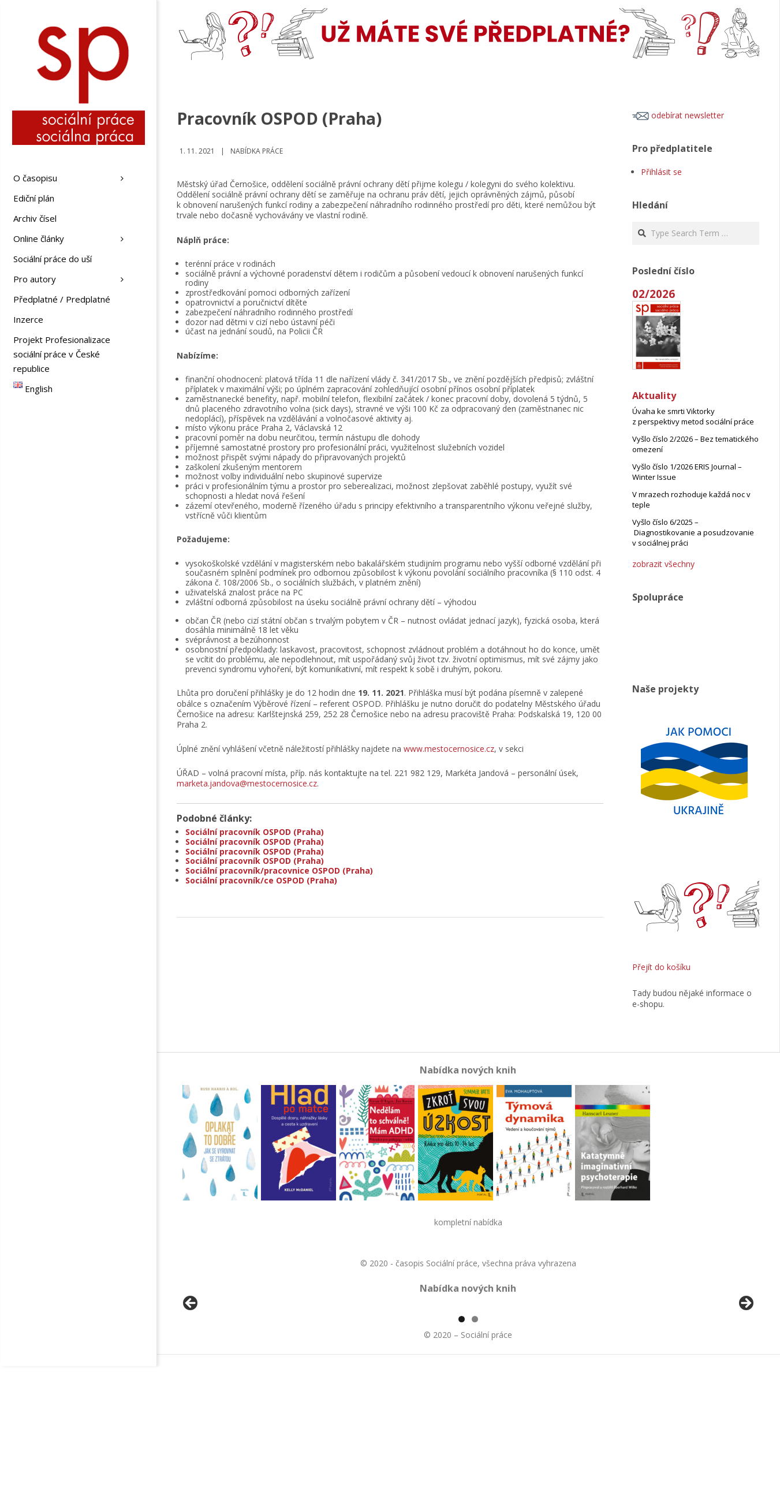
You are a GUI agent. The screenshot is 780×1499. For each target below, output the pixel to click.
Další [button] (745, 1370)
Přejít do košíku (661, 966)
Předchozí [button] (191, 1370)
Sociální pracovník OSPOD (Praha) (254, 831)
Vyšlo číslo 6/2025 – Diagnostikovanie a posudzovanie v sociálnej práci (693, 532)
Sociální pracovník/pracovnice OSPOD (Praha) (279, 870)
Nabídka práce (256, 151)
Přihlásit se (661, 171)
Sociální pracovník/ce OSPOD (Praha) (261, 880)
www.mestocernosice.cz (449, 748)
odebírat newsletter (678, 115)
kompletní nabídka (468, 1222)
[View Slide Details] (223, 1373)
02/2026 (653, 293)
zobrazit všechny (663, 563)
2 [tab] (475, 1452)
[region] (468, 1373)
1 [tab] (461, 1452)
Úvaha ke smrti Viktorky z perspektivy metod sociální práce (693, 416)
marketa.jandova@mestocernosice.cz (247, 783)
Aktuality (654, 395)
